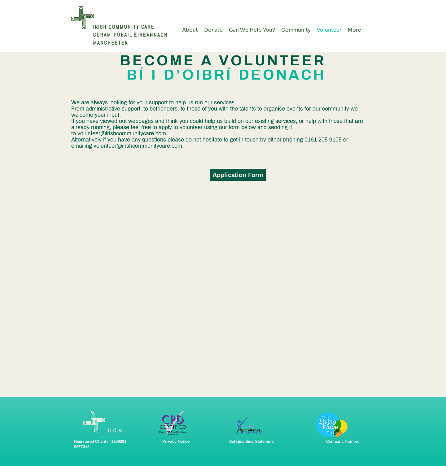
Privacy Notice (176, 441)
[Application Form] (238, 175)
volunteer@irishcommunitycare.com (121, 133)
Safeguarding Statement (251, 441)
